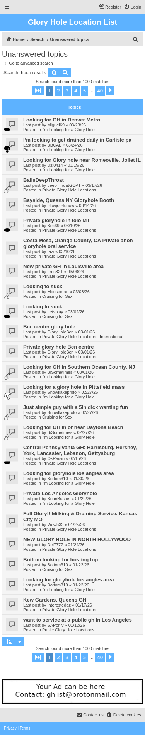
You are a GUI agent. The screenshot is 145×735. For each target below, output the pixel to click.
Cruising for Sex (57, 296)
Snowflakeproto (62, 392)
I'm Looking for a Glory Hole (68, 129)
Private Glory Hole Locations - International (82, 336)
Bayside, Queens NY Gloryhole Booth (68, 200)
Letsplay (55, 311)
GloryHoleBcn (60, 332)
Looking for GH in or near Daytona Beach (73, 427)
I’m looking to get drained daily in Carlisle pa (77, 140)
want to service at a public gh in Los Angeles (77, 620)
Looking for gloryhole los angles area (68, 473)
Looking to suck (42, 286)
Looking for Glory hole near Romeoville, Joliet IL (82, 160)
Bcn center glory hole (49, 327)
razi (50, 251)
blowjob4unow (60, 205)
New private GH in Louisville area (63, 266)
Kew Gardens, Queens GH (54, 600)
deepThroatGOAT (64, 185)
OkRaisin (56, 458)
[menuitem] (132, 7)
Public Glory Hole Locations (68, 629)
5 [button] (84, 90)
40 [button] (100, 90)
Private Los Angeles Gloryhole (60, 493)
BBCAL (54, 145)
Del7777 (55, 544)
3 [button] (67, 90)
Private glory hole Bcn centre (58, 347)
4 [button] (75, 90)
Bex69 (53, 225)
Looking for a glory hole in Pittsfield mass (74, 387)
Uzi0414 (55, 165)
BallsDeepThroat (43, 180)
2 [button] (58, 90)
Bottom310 (57, 478)
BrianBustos (58, 498)
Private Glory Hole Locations (69, 190)
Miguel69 (56, 125)
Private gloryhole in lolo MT (56, 220)
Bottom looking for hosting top (60, 559)
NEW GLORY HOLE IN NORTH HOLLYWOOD (77, 539)
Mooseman (57, 291)
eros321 (55, 271)
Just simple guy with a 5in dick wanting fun (75, 407)
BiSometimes (59, 372)
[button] (38, 90)
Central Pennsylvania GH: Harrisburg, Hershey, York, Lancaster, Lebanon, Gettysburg (80, 450)
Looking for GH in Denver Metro (61, 120)
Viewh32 (55, 524)
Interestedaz (59, 605)
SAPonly (55, 625)
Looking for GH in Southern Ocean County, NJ (79, 367)
